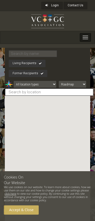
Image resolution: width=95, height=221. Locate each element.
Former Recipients (28, 73)
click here (10, 193)
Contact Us (75, 5)
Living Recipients (27, 63)
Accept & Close (21, 209)
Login (52, 5)
